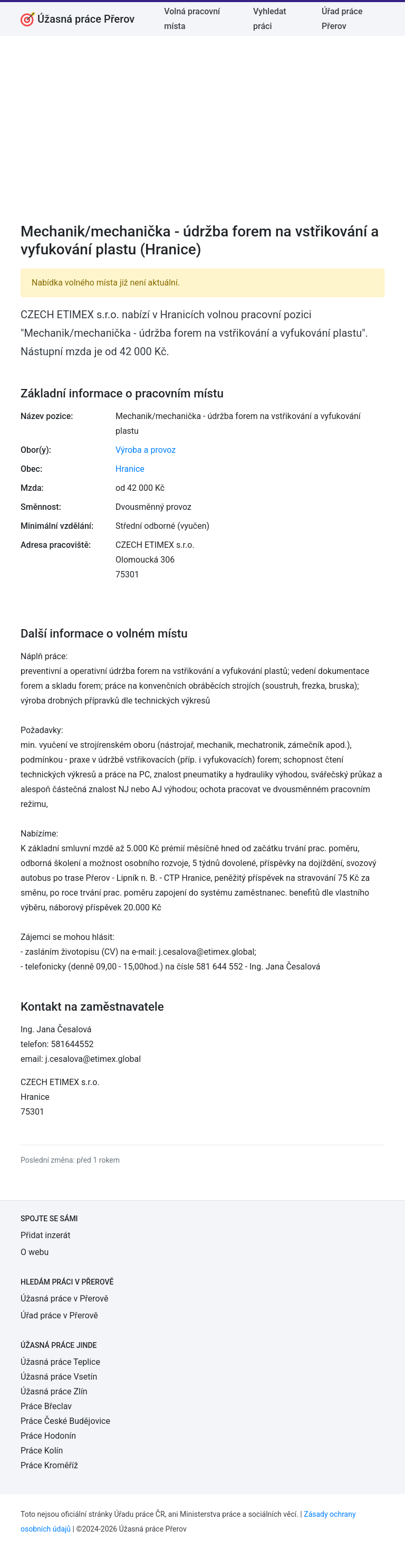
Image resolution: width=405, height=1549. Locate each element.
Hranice (129, 469)
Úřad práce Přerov (342, 18)
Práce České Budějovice (65, 1421)
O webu (35, 1252)
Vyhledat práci (269, 18)
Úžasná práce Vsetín (59, 1377)
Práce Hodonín (48, 1436)
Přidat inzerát (45, 1235)
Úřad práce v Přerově (59, 1315)
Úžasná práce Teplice (60, 1362)
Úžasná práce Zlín (54, 1391)
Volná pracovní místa (192, 18)
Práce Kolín (42, 1451)
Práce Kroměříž (49, 1465)
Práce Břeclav (46, 1406)
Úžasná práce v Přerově (64, 1299)
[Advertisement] (202, 136)
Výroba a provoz (145, 450)
